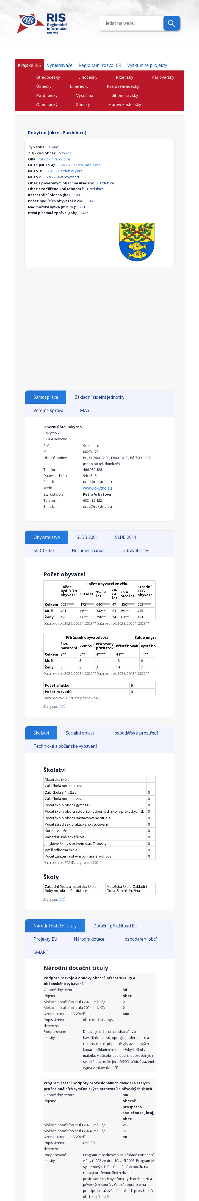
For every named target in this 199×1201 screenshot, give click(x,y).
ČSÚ (62, 706)
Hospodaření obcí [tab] (139, 939)
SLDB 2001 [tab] (87, 537)
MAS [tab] (84, 410)
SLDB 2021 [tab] (44, 550)
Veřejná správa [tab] (48, 410)
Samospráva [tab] (46, 397)
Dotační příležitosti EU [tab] (115, 926)
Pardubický (47, 95)
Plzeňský (124, 77)
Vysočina (84, 95)
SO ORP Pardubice (55, 159)
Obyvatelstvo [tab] (47, 537)
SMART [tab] (41, 952)
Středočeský (48, 77)
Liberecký (79, 86)
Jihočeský (88, 77)
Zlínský (83, 104)
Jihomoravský (125, 95)
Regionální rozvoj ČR (100, 65)
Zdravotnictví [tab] (136, 550)
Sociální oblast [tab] (80, 733)
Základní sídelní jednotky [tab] (100, 397)
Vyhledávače (60, 65)
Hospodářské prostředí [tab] (134, 733)
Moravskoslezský (124, 104)
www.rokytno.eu (97, 488)
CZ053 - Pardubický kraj (64, 170)
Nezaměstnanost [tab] (89, 550)
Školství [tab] (41, 733)
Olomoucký (47, 104)
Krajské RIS (29, 65)
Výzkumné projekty (147, 65)
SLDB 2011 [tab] (126, 537)
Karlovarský (163, 77)
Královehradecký (123, 86)
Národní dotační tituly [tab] (55, 926)
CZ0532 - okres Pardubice (80, 164)
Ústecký (44, 86)
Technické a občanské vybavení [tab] (65, 746)
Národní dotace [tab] (89, 939)
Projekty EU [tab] (45, 939)
